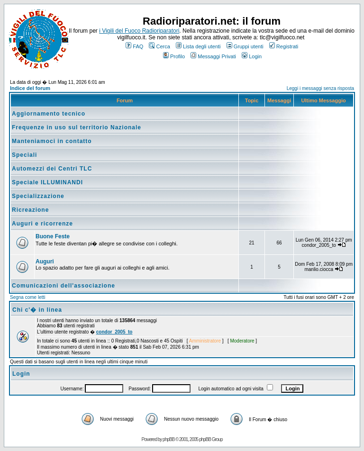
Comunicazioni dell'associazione (63, 285)
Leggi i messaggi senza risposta (320, 88)
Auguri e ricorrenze (42, 223)
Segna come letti (28, 297)
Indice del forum (30, 88)
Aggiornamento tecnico (48, 113)
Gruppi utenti (245, 46)
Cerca (159, 46)
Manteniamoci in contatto (52, 141)
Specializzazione (38, 196)
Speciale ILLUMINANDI (47, 182)
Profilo (174, 56)
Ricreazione (30, 210)
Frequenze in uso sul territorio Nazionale (76, 127)
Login (252, 56)
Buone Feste (53, 236)
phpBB (168, 439)
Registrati (283, 46)
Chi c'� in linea (37, 310)
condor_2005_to (114, 331)
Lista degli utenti (198, 46)
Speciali (24, 155)
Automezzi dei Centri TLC (52, 168)
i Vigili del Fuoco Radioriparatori (139, 30)
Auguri (45, 261)
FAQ (134, 46)
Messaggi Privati (213, 56)
